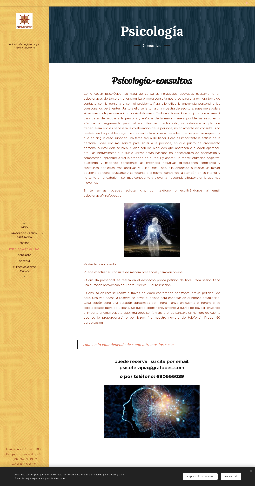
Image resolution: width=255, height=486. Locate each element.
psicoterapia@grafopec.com (152, 367)
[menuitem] (24, 227)
